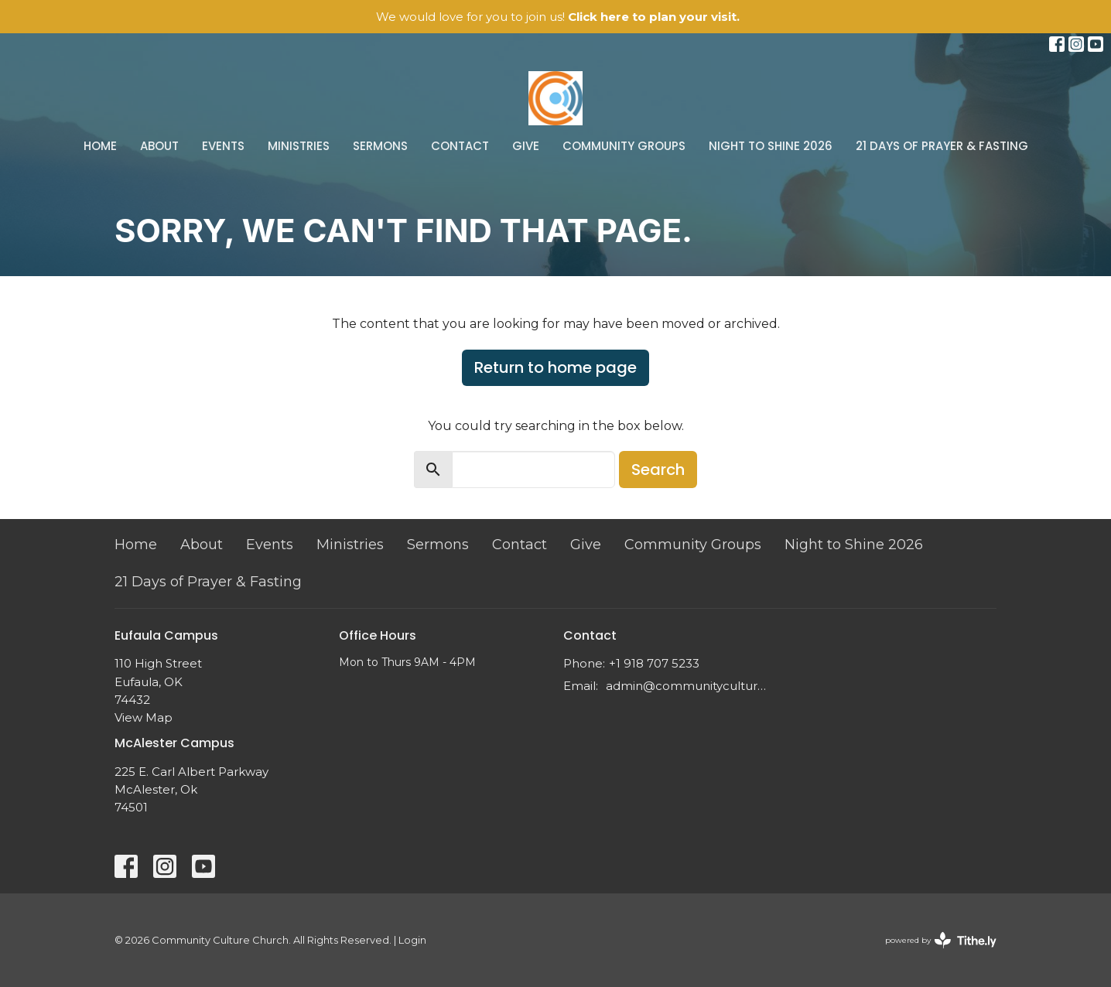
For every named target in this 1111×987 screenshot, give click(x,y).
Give (525, 146)
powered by (940, 940)
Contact (460, 146)
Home (100, 146)
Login (412, 940)
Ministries (299, 146)
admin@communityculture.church (689, 685)
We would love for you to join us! (558, 16)
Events (223, 146)
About (159, 146)
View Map (144, 717)
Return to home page (555, 367)
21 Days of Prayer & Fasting (942, 146)
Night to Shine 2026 (770, 146)
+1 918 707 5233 (654, 663)
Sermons (380, 146)
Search (658, 469)
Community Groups (623, 146)
